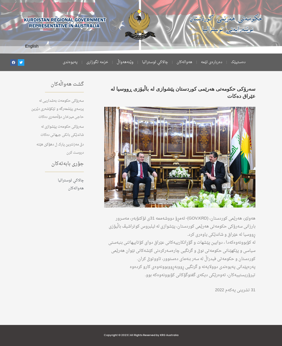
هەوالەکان (184, 62)
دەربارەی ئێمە (211, 62)
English (32, 46)
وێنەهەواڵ (125, 62)
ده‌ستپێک (238, 62)
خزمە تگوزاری (97, 62)
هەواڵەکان (246, 298)
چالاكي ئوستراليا (155, 62)
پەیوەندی (70, 62)
